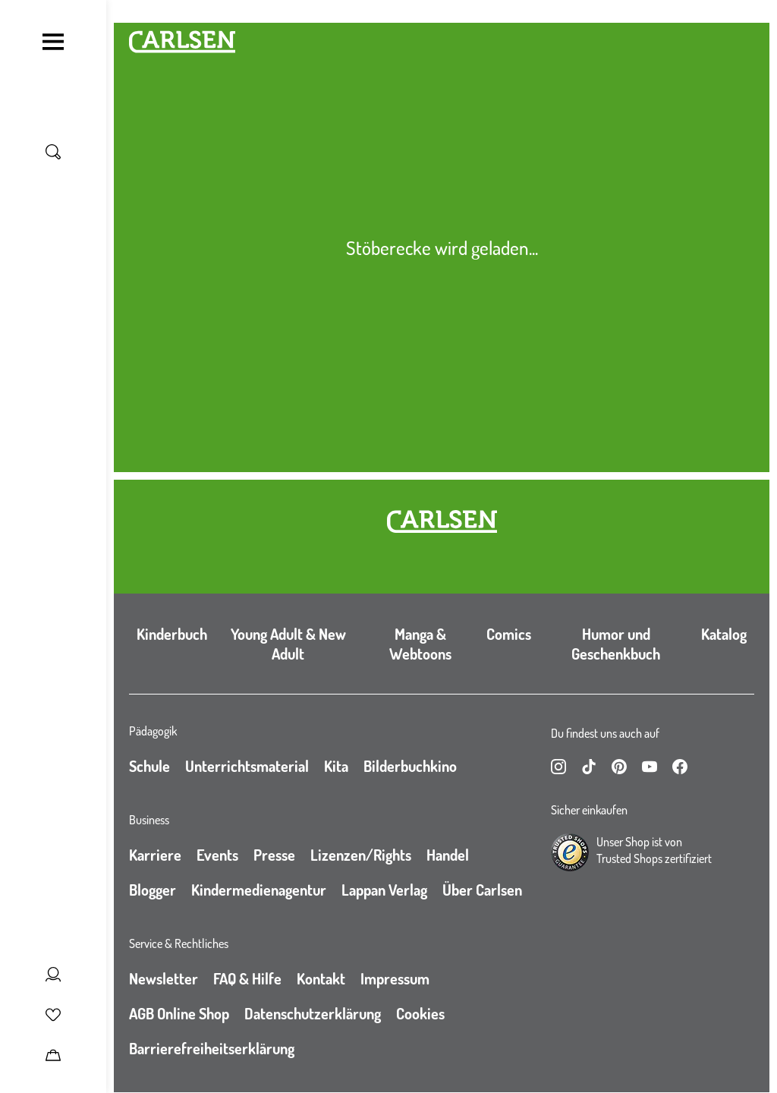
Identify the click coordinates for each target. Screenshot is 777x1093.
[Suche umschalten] (53, 152)
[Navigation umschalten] (53, 42)
